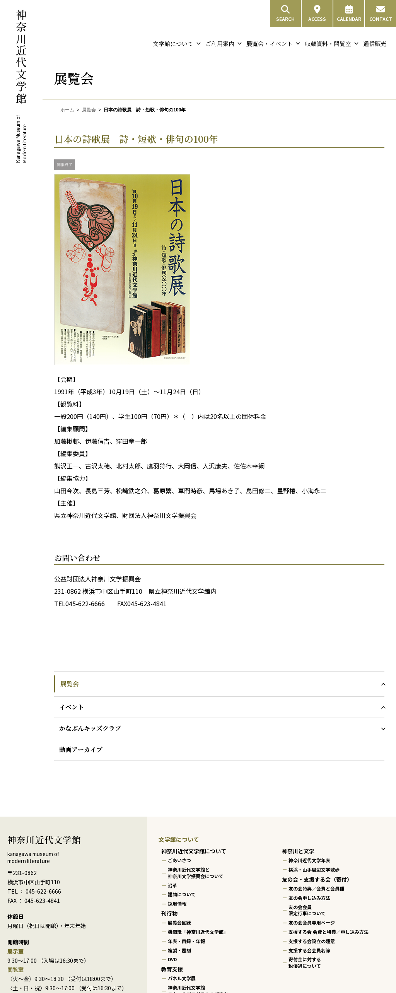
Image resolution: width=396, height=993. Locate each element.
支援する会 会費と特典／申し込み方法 (328, 931)
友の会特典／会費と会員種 (316, 888)
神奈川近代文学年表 (309, 860)
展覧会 (89, 110)
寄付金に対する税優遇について (304, 962)
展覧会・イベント (273, 43)
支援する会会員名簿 (309, 950)
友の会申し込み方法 (309, 897)
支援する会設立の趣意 (311, 941)
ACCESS (317, 13)
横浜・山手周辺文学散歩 (314, 869)
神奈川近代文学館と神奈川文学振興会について (196, 872)
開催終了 (64, 164)
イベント (71, 706)
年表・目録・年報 (186, 941)
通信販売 (374, 43)
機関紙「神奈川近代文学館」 (198, 931)
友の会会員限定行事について (307, 909)
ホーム (67, 110)
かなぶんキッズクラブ (90, 728)
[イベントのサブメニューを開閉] (381, 707)
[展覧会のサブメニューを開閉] (381, 684)
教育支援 (172, 969)
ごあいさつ (179, 860)
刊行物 (169, 913)
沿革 (172, 885)
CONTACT (380, 13)
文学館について (177, 43)
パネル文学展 (182, 978)
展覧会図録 (179, 922)
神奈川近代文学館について (193, 851)
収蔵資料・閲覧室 (332, 43)
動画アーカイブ (80, 749)
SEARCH (285, 13)
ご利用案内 (223, 43)
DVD (172, 959)
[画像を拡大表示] (122, 363)
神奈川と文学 (298, 851)
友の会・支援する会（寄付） (317, 879)
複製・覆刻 (179, 950)
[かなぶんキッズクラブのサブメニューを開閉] (381, 728)
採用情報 (177, 903)
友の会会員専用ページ (311, 922)
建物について (182, 894)
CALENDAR (349, 13)
